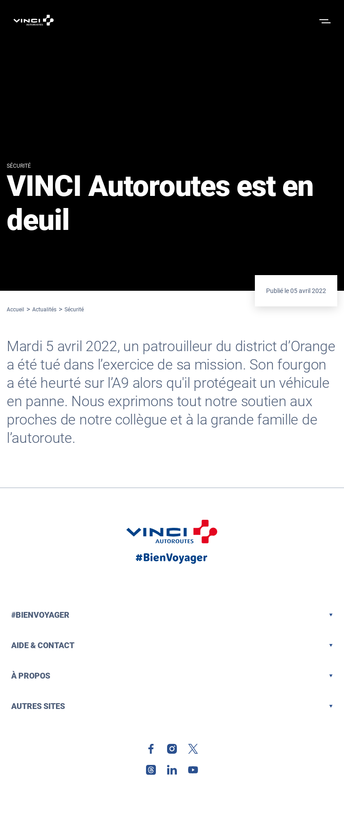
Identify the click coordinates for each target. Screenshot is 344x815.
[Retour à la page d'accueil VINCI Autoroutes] (33, 20)
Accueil (15, 309)
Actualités (44, 309)
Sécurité (74, 309)
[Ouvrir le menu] (324, 20)
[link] (151, 749)
